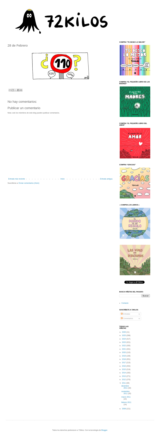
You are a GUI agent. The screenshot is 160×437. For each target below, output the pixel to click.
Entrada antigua (106, 179)
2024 (124, 339)
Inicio (63, 179)
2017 (124, 363)
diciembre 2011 (125, 387)
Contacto (124, 303)
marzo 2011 (125, 397)
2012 (124, 380)
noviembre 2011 (125, 392)
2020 (124, 352)
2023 (124, 342)
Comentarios (127, 318)
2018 (124, 359)
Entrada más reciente (16, 179)
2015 (124, 369)
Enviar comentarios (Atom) (29, 183)
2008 (124, 409)
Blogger (104, 430)
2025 (124, 335)
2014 (124, 373)
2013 (124, 376)
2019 (124, 356)
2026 (124, 332)
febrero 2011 (126, 402)
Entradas (125, 314)
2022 (124, 346)
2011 (124, 383)
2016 (124, 366)
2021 (124, 349)
